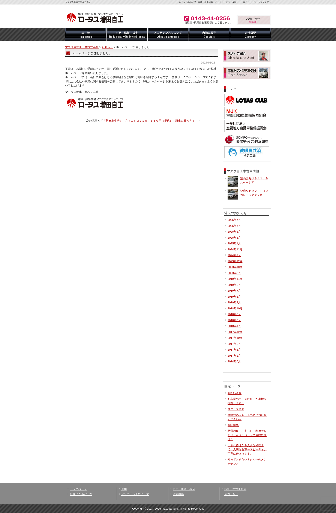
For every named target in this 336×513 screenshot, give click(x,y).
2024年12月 (235, 249)
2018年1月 (234, 326)
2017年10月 (235, 337)
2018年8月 (234, 314)
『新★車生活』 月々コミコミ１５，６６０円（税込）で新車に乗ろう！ (149, 120)
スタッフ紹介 (236, 409)
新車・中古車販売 (235, 489)
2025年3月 (234, 237)
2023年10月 (235, 267)
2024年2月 (234, 255)
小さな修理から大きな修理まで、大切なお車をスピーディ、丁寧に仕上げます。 (247, 449)
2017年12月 (235, 332)
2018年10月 (235, 308)
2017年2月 (234, 355)
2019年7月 (234, 290)
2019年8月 (234, 284)
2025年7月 (234, 219)
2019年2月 (234, 302)
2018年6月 (234, 320)
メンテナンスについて (168, 34)
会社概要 (250, 34)
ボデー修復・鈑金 (126, 34)
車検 (85, 34)
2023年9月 (234, 273)
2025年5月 (234, 231)
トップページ (78, 489)
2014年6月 (234, 361)
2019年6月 (234, 296)
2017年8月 (234, 343)
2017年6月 (234, 349)
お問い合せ (235, 393)
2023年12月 (235, 261)
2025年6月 (234, 225)
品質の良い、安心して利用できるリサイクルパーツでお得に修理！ (247, 435)
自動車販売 (209, 34)
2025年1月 (234, 243)
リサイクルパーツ (81, 494)
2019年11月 (235, 278)
